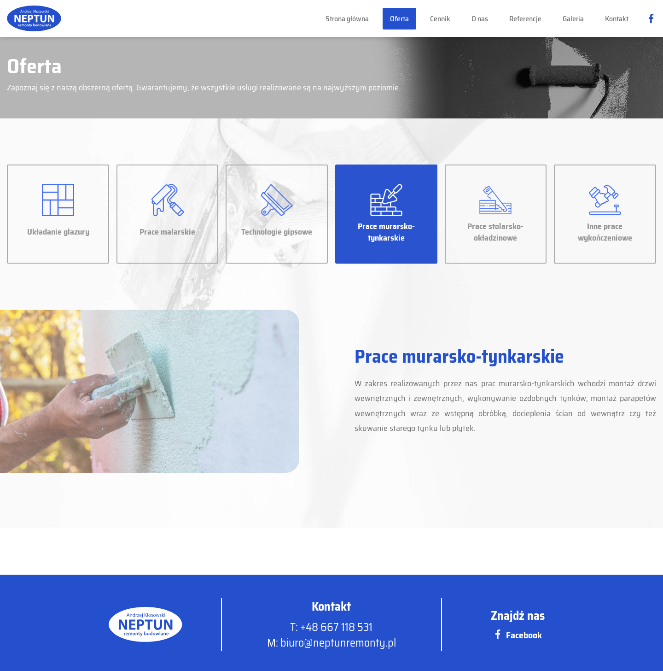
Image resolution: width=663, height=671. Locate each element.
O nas (479, 18)
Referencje (525, 18)
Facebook (517, 635)
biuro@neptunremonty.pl (338, 643)
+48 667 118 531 (336, 627)
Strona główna (347, 18)
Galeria (573, 18)
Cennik (440, 18)
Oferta (399, 18)
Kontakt (616, 18)
